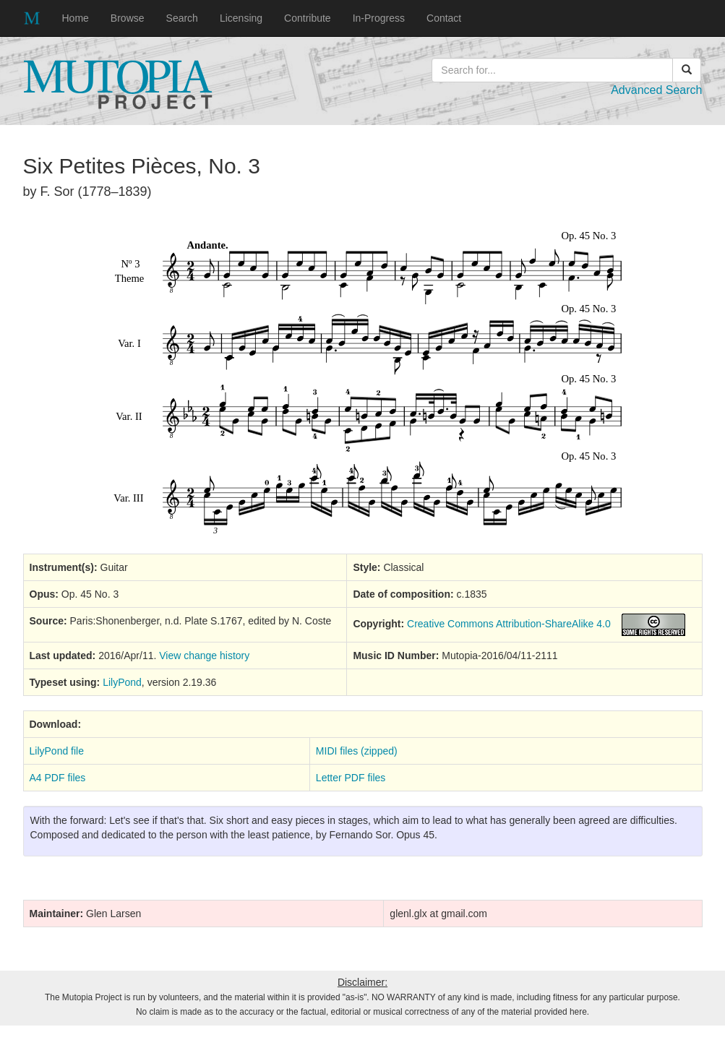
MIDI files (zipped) (357, 751)
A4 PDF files (58, 777)
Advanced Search (656, 90)
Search (182, 18)
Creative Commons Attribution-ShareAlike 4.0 (509, 623)
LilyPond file (57, 751)
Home (75, 18)
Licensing (241, 18)
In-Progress (379, 18)
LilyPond (122, 682)
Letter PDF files (350, 777)
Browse (128, 18)
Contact (443, 18)
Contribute (307, 18)
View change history (204, 655)
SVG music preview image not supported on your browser (362, 382)
